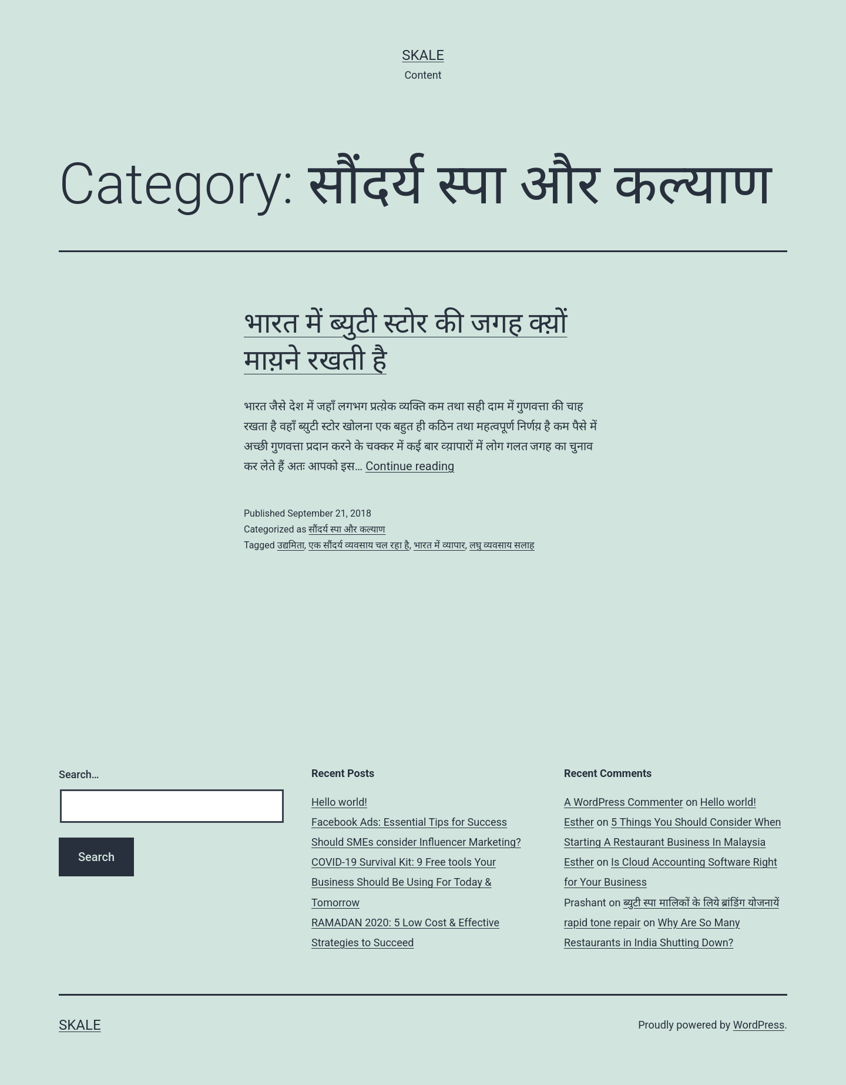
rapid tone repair (602, 922)
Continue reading (409, 466)
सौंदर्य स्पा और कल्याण (346, 529)
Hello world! (339, 802)
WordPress (758, 1025)
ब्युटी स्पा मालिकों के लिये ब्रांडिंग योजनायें (701, 902)
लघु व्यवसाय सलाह (502, 545)
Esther (579, 822)
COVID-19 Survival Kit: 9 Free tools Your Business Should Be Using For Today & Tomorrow (403, 882)
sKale (423, 55)
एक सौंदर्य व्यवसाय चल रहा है (358, 545)
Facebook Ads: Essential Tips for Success (409, 822)
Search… (79, 774)
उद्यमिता (290, 545)
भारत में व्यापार (439, 545)
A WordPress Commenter (623, 802)
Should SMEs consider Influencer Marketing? (416, 842)
